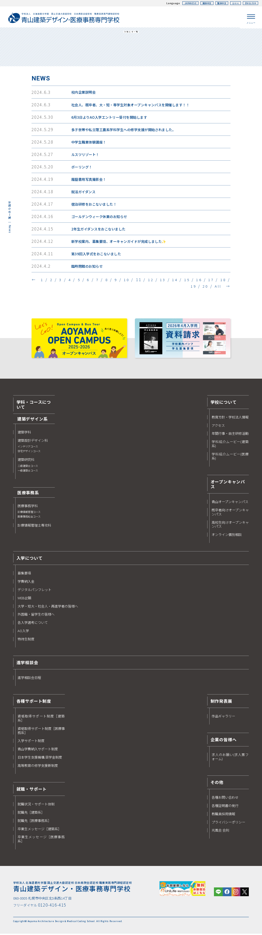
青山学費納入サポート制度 (38, 750)
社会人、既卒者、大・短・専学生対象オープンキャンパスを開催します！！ (136, 105)
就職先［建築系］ (31, 813)
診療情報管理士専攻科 (34, 526)
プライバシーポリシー (228, 823)
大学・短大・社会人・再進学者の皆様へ (48, 607)
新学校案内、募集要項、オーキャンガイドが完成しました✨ (123, 242)
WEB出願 (24, 599)
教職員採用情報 (223, 815)
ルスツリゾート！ (86, 155)
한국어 (234, 3)
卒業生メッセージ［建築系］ (39, 830)
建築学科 (24, 433)
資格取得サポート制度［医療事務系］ (41, 732)
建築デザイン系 (32, 420)
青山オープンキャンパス (230, 503)
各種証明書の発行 (225, 807)
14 (179, 280)
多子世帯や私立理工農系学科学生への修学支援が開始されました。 (128, 130)
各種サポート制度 (34, 702)
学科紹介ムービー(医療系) (230, 457)
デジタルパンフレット (34, 591)
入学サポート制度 (31, 742)
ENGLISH (250, 3)
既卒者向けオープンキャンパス (230, 513)
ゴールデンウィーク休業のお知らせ (102, 217)
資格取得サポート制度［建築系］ (41, 719)
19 (193, 286)
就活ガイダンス (84, 192)
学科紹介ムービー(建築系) (230, 445)
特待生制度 (26, 640)
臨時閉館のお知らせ (88, 267)
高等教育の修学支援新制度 (38, 767)
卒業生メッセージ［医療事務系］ (41, 840)
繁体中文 (219, 3)
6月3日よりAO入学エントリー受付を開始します (112, 118)
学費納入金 (26, 582)
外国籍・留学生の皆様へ (36, 615)
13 (167, 280)
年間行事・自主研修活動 (230, 434)
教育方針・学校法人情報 (230, 418)
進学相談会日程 (29, 679)
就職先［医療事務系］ (34, 821)
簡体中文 (203, 3)
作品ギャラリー (223, 717)
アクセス (218, 426)
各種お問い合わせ (225, 798)
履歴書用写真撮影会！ (90, 180)
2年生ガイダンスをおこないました (101, 230)
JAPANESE (186, 3)
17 (215, 280)
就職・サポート (32, 790)
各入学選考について (33, 624)
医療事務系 (28, 493)
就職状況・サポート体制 (36, 805)
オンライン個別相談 (227, 536)
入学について (30, 559)
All (217, 286)
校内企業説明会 (84, 93)
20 (205, 286)
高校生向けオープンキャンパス (230, 525)
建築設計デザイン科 (33, 446)
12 (155, 280)
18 (227, 280)
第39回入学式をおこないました (98, 254)
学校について (224, 403)
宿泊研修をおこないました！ (96, 205)
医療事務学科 (29, 512)
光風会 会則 (220, 831)
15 (191, 280)
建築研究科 (28, 466)
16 (203, 280)
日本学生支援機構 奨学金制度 (40, 758)
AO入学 (23, 632)
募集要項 (24, 574)
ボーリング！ (82, 167)
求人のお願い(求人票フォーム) (230, 758)
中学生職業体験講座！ (90, 143)
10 (130, 280)
